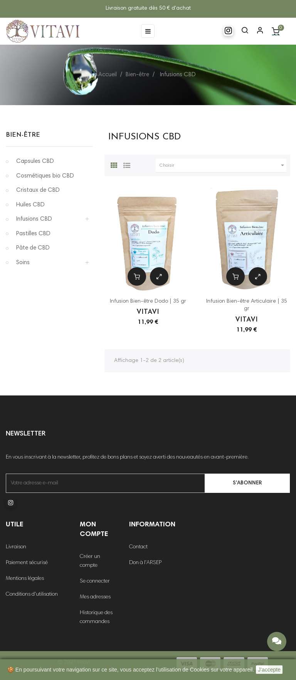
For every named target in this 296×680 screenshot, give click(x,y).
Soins (23, 263)
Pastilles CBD (33, 234)
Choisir (223, 166)
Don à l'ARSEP (145, 563)
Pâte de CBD (33, 248)
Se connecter (95, 581)
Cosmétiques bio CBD (45, 176)
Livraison (16, 547)
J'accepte (269, 670)
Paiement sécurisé (27, 563)
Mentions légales (25, 578)
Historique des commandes (96, 617)
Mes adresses (95, 597)
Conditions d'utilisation (32, 594)
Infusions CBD (34, 219)
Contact (138, 547)
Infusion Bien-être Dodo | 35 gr (148, 301)
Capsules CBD (35, 161)
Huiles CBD (30, 205)
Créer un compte (90, 561)
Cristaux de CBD (38, 190)
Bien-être (23, 135)
